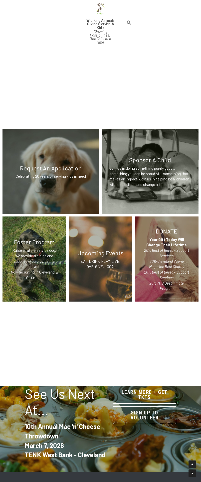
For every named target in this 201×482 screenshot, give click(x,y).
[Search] (129, 13)
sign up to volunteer (152, 410)
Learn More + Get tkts (151, 393)
